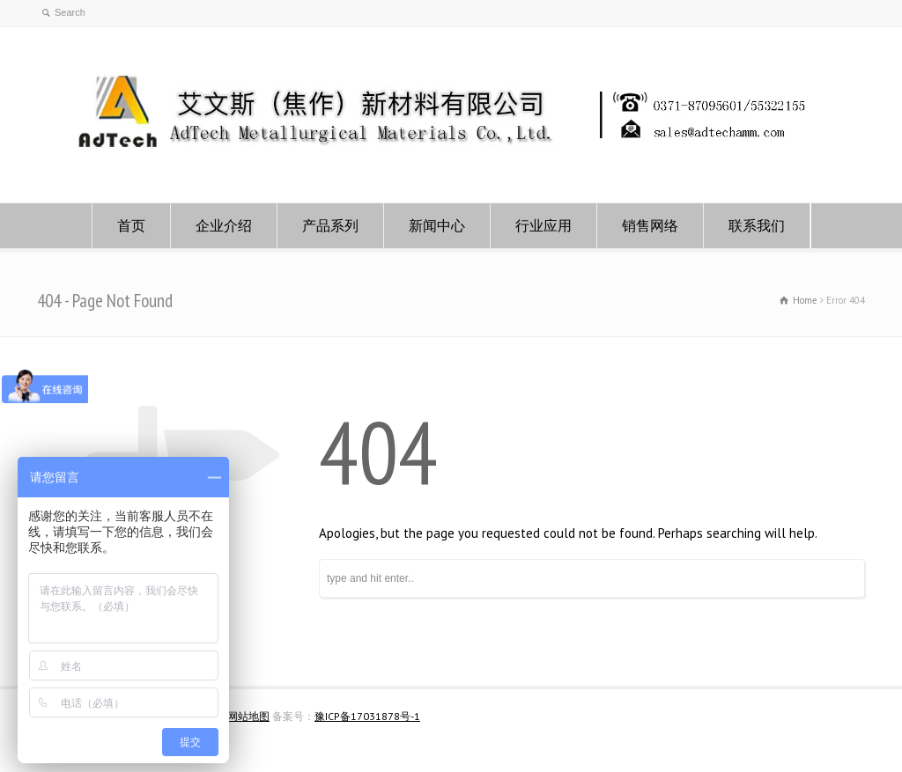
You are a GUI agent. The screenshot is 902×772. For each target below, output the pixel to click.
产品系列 (330, 225)
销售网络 (650, 225)
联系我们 (756, 225)
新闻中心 (437, 225)
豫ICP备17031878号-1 (367, 716)
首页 (131, 225)
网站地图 (248, 716)
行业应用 (543, 225)
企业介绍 (224, 225)
